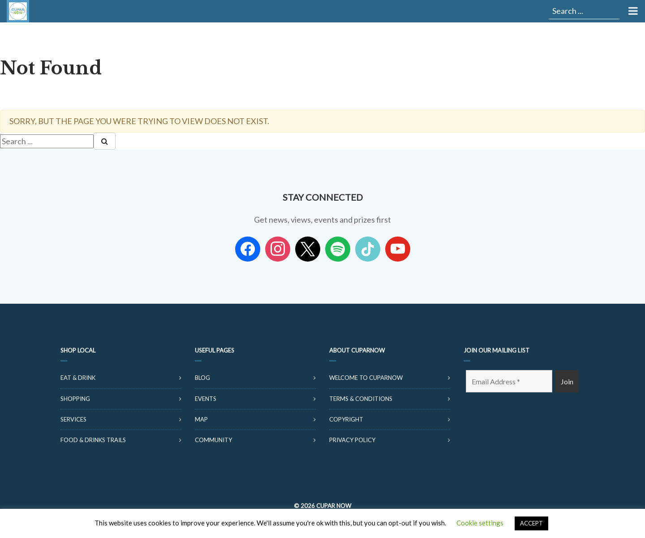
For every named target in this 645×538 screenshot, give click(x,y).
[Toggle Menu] (632, 11)
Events (205, 398)
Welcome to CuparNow (366, 377)
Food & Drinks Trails (93, 439)
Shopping (75, 398)
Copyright (346, 419)
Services (73, 419)
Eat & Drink (77, 377)
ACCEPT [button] (531, 523)
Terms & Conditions (360, 398)
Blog (202, 377)
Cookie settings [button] (479, 523)
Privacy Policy (352, 439)
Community (213, 439)
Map (201, 419)
